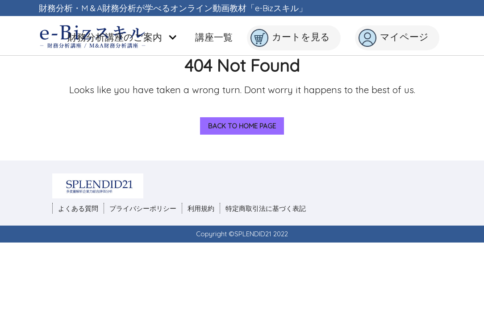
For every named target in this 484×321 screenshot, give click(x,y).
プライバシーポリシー (142, 208)
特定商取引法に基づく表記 (265, 208)
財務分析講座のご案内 (122, 37)
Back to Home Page (238, 123)
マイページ (394, 38)
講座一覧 (214, 37)
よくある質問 (78, 208)
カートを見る (290, 38)
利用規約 (201, 208)
